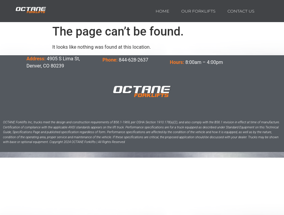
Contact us (240, 11)
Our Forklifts (198, 11)
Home (162, 11)
